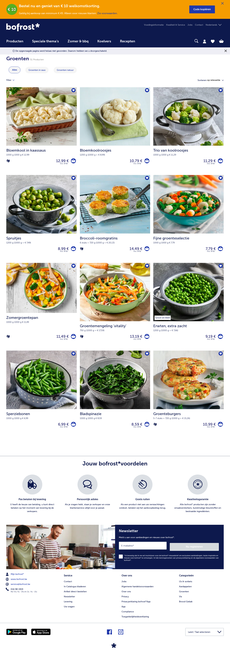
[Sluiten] (222, 3)
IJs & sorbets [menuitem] (185, 584)
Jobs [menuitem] (190, 25)
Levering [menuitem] (68, 604)
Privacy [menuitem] (125, 599)
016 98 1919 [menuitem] (14, 592)
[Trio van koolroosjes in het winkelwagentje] (220, 161)
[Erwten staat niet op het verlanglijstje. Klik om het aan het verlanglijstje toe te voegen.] (220, 268)
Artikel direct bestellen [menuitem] (75, 594)
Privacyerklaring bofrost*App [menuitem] (136, 604)
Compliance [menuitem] (128, 614)
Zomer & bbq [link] (78, 41)
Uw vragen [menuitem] (69, 609)
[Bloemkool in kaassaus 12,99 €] (41, 131)
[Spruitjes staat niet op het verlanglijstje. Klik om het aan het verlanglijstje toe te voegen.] (73, 179)
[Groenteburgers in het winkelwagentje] (220, 428)
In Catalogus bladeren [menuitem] (75, 589)
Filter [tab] (12, 80)
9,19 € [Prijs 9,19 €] (209, 339)
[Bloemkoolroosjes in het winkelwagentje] (146, 161)
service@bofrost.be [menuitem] (18, 587)
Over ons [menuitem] (126, 594)
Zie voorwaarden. (107, 13)
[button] (202, 9)
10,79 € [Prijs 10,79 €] (134, 161)
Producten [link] (14, 41)
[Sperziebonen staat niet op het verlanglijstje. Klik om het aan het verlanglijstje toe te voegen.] (73, 357)
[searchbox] (146, 41)
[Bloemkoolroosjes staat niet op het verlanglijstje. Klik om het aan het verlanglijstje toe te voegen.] (146, 90)
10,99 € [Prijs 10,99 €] (208, 428)
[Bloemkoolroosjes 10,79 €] (115, 131)
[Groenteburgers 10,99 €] (188, 398)
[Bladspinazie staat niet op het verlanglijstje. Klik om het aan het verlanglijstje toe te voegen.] (146, 357)
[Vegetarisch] (8, 161)
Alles (14, 70)
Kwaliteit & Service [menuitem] (175, 25)
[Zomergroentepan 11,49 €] (41, 309)
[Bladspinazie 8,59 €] (115, 398)
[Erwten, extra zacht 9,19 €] (188, 309)
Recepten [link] (127, 41)
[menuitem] (14, 42)
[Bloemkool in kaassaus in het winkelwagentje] (73, 161)
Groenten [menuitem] (184, 594)
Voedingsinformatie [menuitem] (154, 25)
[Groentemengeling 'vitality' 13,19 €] (115, 309)
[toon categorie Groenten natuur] (65, 70)
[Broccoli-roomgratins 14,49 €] (115, 220)
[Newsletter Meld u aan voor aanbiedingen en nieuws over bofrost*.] (169, 551)
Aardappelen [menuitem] (185, 589)
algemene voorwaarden (205, 561)
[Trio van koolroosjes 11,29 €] (188, 131)
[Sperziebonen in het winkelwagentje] (73, 428)
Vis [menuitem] (180, 599)
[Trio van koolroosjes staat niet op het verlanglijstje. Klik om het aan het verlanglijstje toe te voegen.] (220, 90)
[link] (39, 27)
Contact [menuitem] (199, 25)
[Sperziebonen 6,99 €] (41, 398)
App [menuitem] (123, 609)
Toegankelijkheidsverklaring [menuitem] (135, 619)
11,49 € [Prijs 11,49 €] (61, 339)
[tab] (204, 41)
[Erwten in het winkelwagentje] (220, 339)
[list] (115, 498)
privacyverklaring (183, 561)
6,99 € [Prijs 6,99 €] (62, 428)
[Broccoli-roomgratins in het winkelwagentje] (146, 250)
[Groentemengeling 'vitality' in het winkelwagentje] (146, 339)
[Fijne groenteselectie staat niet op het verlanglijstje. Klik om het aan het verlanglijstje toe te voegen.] (220, 179)
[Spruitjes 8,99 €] (41, 220)
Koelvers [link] (104, 41)
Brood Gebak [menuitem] (185, 604)
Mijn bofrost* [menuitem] (15, 577)
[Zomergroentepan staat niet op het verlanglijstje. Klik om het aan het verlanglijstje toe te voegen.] (73, 268)
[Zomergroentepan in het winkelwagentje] (73, 339)
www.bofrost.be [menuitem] (16, 582)
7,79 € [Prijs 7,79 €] (210, 250)
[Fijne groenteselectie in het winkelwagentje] (220, 250)
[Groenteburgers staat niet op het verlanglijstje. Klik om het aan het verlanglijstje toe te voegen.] (220, 357)
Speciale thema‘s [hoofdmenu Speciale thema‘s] (45, 41)
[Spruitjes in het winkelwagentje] (73, 250)
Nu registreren (206, 550)
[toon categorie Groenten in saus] (37, 70)
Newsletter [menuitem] (69, 599)
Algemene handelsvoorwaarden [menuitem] (137, 589)
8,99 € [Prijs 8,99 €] (62, 250)
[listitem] (32, 498)
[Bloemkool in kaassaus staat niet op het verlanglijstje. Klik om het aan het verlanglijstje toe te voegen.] (73, 90)
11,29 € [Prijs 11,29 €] (208, 161)
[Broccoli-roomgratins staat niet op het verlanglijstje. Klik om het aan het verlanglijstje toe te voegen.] (146, 179)
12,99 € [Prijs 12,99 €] (61, 161)
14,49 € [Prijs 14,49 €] (134, 250)
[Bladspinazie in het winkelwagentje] (146, 428)
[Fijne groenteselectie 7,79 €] (188, 220)
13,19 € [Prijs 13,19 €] (135, 339)
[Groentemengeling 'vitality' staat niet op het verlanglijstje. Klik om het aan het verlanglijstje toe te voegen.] (146, 268)
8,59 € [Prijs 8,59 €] (135, 428)
